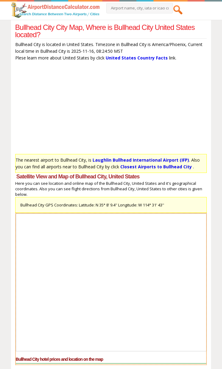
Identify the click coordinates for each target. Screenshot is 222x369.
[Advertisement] (111, 109)
